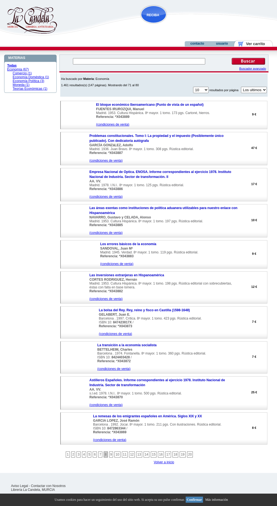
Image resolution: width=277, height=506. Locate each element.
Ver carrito (253, 44)
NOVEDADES (181, 25)
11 (125, 454)
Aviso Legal (19, 486)
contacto (197, 43)
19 (182, 454)
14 (146, 454)
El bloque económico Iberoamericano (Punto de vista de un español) (150, 105)
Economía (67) (18, 69)
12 (132, 454)
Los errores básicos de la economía (128, 244)
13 (139, 454)
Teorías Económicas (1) (30, 89)
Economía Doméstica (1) (31, 77)
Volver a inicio (164, 462)
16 (161, 454)
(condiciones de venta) (112, 124)
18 (175, 454)
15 (153, 454)
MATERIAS (16, 58)
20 (190, 454)
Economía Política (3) (28, 81)
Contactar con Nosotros (48, 486)
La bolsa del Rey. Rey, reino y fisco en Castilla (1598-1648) (144, 310)
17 (168, 454)
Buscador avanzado (252, 68)
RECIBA (153, 15)
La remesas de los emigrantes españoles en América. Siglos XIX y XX (147, 416)
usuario (222, 43)
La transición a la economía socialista (127, 345)
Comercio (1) (22, 73)
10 (117, 454)
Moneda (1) (21, 85)
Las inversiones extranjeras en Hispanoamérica (126, 275)
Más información (216, 500)
